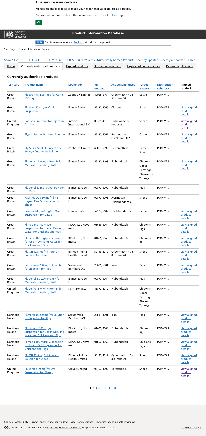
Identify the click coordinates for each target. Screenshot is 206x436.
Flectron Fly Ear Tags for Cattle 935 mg (44, 96)
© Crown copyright (191, 427)
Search (191, 60)
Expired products (77, 66)
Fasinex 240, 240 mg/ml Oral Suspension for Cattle (42, 212)
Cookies (112, 15)
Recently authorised (172, 60)
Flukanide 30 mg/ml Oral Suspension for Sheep (40, 370)
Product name (34, 84)
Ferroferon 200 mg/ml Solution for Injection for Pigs (44, 266)
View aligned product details (189, 111)
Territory (13, 84)
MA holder (75, 84)
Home (11, 66)
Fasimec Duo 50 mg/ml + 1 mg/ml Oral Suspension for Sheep (42, 201)
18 (114, 388)
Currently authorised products (40, 66)
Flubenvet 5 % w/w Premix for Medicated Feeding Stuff (44, 163)
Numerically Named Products (115, 60)
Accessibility (21, 421)
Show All (9, 60)
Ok (39, 22)
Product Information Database (98, 33)
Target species (144, 86)
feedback (79, 42)
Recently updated (147, 60)
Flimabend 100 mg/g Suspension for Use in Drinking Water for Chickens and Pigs (44, 228)
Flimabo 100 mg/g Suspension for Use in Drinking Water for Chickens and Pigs (44, 241)
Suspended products (107, 66)
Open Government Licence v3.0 (63, 427)
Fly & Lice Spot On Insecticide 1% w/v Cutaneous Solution (43, 149)
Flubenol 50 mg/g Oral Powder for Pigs (44, 189)
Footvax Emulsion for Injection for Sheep (44, 122)
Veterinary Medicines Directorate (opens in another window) (103, 421)
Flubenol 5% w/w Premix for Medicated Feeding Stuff (43, 280)
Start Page (9, 49)
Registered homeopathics (143, 66)
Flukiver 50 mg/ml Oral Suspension (39, 109)
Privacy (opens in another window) (49, 421)
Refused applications (179, 66)
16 (105, 388)
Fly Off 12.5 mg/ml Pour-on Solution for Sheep (42, 253)
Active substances (123, 84)
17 (110, 388)
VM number (99, 86)
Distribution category (165, 86)
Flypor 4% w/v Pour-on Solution (45, 134)
